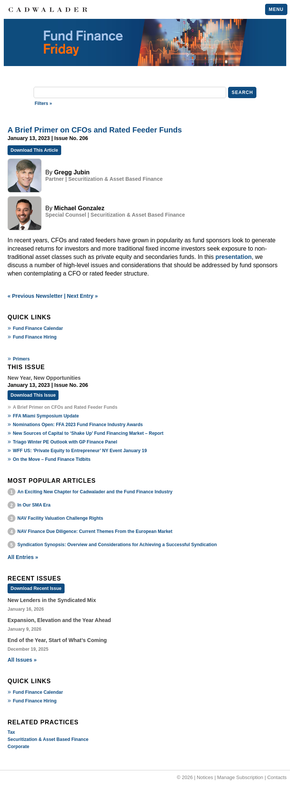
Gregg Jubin (71, 172)
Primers (21, 359)
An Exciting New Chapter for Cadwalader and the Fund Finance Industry (95, 491)
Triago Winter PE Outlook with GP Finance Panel (65, 442)
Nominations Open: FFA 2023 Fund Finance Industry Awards (78, 424)
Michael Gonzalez (79, 208)
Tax (11, 732)
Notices (205, 777)
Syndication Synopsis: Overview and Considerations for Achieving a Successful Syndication (117, 544)
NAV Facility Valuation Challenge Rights (60, 518)
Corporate (18, 746)
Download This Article (34, 150)
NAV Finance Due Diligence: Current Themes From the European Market (95, 531)
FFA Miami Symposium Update (46, 416)
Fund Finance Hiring (35, 337)
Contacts (277, 777)
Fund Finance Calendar (38, 328)
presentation (234, 257)
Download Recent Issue (36, 588)
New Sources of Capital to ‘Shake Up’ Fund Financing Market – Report (88, 433)
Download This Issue (33, 395)
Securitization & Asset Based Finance (48, 739)
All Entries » (23, 557)
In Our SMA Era (34, 505)
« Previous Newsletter (35, 296)
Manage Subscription (240, 777)
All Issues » (22, 660)
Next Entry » (82, 296)
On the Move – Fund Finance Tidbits (52, 459)
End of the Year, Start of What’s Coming (57, 640)
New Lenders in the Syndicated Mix (52, 600)
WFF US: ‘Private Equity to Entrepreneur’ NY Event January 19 (80, 450)
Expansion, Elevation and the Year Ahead (59, 620)
